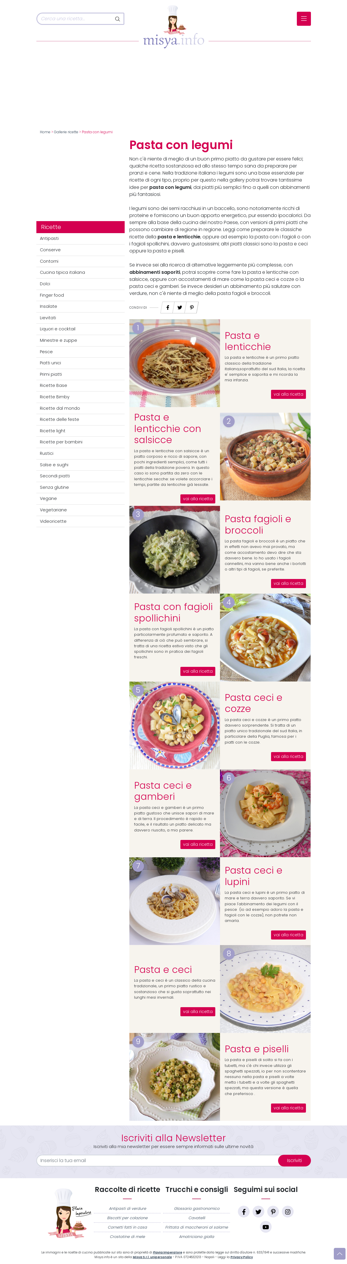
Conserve (50, 249)
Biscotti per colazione (127, 1218)
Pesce (46, 351)
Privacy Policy (242, 1257)
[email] (160, 1160)
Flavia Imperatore (167, 1252)
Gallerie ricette (66, 132)
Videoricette (53, 521)
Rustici (46, 453)
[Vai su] (340, 1254)
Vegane (48, 498)
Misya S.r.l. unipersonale (152, 1257)
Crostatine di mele (127, 1236)
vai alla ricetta (288, 394)
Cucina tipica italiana (62, 272)
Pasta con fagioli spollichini (173, 612)
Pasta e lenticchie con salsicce (167, 428)
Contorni (49, 261)
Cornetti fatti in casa (127, 1227)
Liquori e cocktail (57, 329)
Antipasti (49, 238)
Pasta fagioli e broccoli (258, 524)
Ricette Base (53, 385)
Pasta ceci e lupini (253, 876)
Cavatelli (196, 1218)
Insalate (48, 306)
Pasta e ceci (163, 970)
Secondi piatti (55, 476)
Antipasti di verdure (127, 1208)
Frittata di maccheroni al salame (196, 1227)
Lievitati (48, 317)
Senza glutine (54, 487)
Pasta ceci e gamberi (163, 791)
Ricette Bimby (55, 396)
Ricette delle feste (59, 419)
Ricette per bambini (61, 442)
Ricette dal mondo (60, 408)
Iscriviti (294, 1160)
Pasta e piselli (257, 1049)
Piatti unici (50, 362)
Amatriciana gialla (196, 1236)
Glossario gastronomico (196, 1208)
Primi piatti (51, 374)
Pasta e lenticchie (248, 341)
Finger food (52, 295)
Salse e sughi (54, 464)
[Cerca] (74, 19)
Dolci (45, 283)
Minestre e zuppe (58, 340)
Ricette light (52, 430)
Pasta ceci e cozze (253, 703)
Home (45, 132)
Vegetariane (53, 510)
